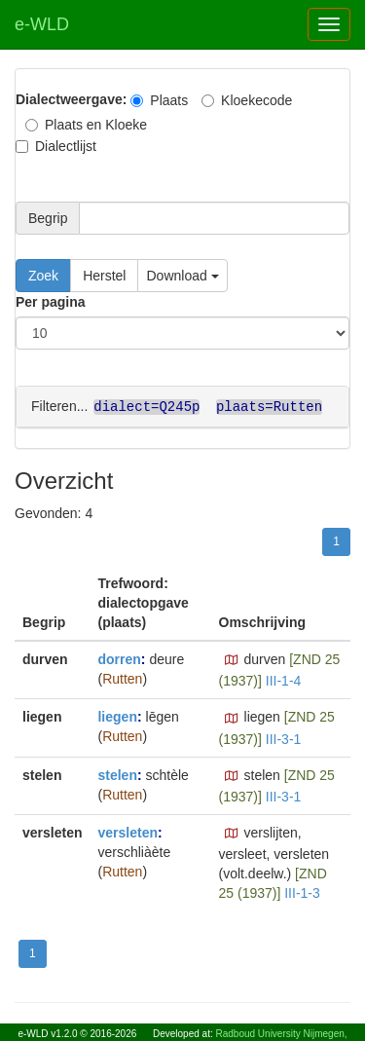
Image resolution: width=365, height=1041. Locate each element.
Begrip (47, 218)
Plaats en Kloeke (86, 124)
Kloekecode (246, 100)
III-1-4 (284, 680)
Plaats (159, 100)
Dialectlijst (56, 146)
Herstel (104, 275)
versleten (127, 831)
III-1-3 (302, 892)
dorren (118, 658)
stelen (116, 774)
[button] (231, 659)
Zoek (43, 275)
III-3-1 (284, 738)
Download (182, 275)
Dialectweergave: (71, 99)
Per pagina (51, 302)
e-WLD (42, 24)
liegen (116, 716)
